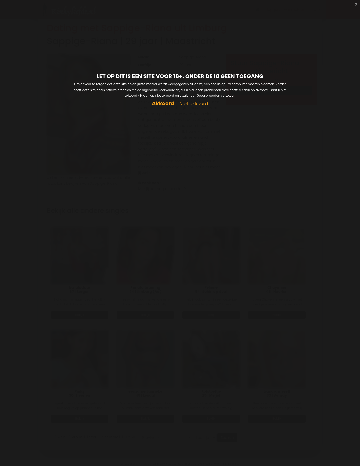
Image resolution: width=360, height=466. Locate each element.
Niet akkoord (193, 104)
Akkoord (163, 103)
